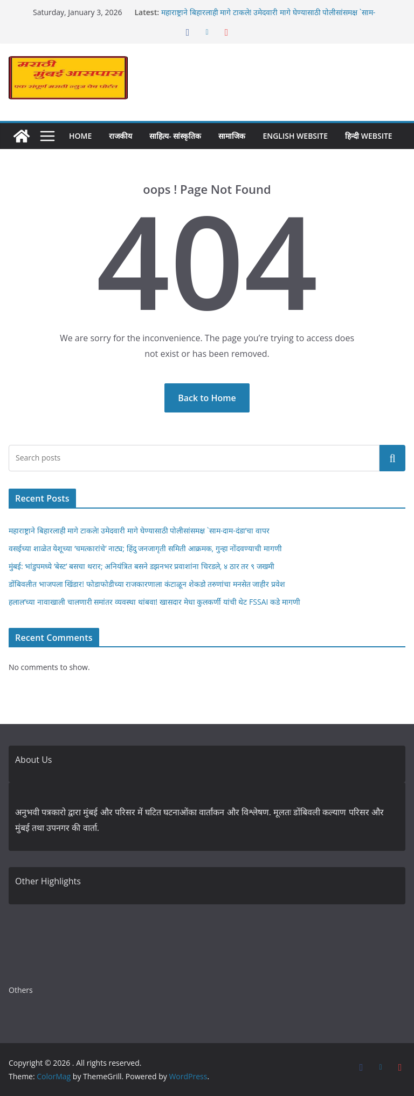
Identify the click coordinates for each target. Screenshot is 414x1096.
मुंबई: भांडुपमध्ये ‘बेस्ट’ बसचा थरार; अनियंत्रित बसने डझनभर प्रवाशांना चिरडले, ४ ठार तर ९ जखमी (141, 566)
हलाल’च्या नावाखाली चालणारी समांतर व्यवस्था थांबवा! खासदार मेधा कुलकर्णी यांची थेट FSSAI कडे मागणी (154, 602)
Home (80, 136)
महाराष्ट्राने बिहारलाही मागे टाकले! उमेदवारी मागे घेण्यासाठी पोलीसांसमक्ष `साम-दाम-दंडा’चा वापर (139, 530)
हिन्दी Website (368, 136)
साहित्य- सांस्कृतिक (175, 136)
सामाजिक (231, 136)
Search (392, 458)
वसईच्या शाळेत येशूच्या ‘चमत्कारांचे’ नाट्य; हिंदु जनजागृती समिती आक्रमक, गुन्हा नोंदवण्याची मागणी (145, 548)
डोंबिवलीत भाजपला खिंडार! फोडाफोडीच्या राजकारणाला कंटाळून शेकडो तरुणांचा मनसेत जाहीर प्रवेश (147, 584)
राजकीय (120, 136)
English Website (295, 136)
